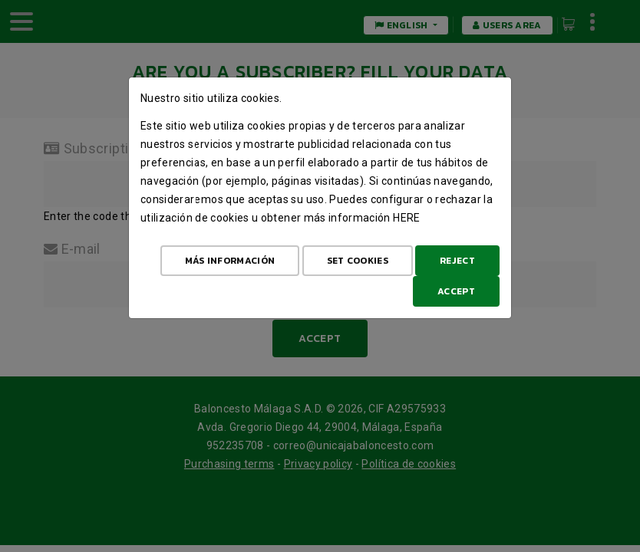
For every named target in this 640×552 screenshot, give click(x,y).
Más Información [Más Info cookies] (230, 261)
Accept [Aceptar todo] (456, 291)
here (406, 218)
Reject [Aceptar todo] (457, 261)
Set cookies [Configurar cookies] (357, 261)
